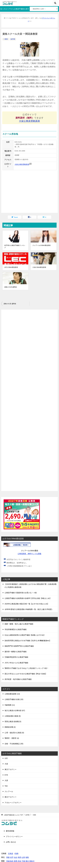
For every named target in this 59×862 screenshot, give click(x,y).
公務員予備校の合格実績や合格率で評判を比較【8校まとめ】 (28, 598)
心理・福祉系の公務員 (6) (14, 733)
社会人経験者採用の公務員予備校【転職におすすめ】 (25, 635)
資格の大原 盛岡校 (10, 287)
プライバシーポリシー (14, 836)
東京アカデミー (10, 769)
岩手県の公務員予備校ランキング (14, 246)
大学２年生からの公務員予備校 (16, 663)
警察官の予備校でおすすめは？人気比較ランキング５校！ (27, 668)
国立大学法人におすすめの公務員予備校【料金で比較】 (26, 674)
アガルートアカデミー (13, 803)
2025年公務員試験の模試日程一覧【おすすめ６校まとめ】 (27, 604)
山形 (23, 857)
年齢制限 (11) (10, 705)
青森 (8, 857)
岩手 (12, 857)
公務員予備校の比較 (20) (14, 699)
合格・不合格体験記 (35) (14, 744)
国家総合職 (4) (10, 727)
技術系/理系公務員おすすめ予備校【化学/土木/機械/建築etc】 (28, 641)
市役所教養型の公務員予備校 (16, 629)
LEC (6, 758)
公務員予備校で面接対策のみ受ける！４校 (21, 593)
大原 (6, 780)
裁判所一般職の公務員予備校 (16, 652)
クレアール (9, 791)
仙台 (15, 857)
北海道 (10, 853)
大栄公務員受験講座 (29, 121)
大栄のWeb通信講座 (39, 267)
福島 (27, 857)
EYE (6, 775)
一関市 (5, 39)
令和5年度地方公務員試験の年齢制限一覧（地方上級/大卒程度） (29, 609)
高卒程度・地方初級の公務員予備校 (18, 679)
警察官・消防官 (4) (12, 738)
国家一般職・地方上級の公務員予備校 (19, 624)
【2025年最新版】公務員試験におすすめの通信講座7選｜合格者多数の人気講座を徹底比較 (31, 585)
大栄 (6, 764)
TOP (13, 815)
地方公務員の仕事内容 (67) (15, 710)
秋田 (19, 857)
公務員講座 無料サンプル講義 (29, 554)
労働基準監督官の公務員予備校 (16, 657)
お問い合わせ (11, 842)
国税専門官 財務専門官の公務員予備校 (19, 646)
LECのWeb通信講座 (11, 267)
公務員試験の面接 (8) (13, 716)
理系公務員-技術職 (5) (13, 721)
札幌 (16, 853)
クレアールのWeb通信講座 (41, 245)
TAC (6, 786)
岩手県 (13, 39)
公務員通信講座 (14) (12, 694)
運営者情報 (10, 831)
